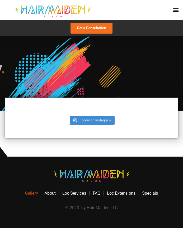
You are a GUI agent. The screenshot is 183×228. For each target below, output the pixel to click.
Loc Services (74, 193)
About (50, 193)
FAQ (96, 193)
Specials (150, 193)
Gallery (31, 193)
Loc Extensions (121, 193)
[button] (176, 9)
